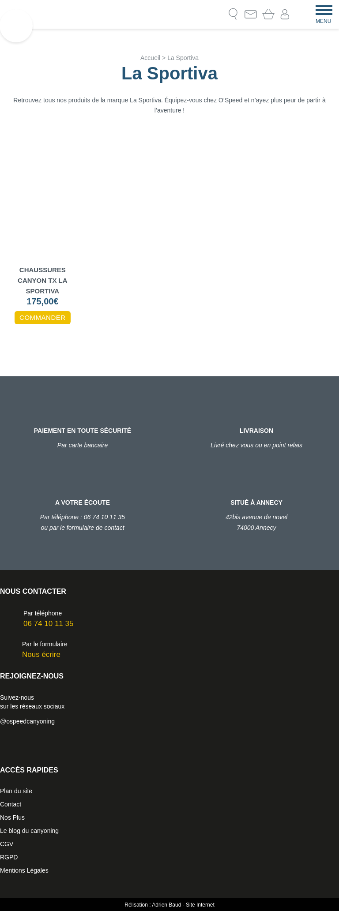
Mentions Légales (24, 870)
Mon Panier (268, 14)
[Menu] (324, 9)
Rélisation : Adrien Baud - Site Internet (169, 905)
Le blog (215, 14)
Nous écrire (41, 654)
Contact (250, 14)
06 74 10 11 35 (48, 623)
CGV (6, 843)
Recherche (233, 14)
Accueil (150, 57)
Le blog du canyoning (29, 830)
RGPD (9, 857)
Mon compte (284, 14)
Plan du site (16, 791)
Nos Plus (12, 817)
